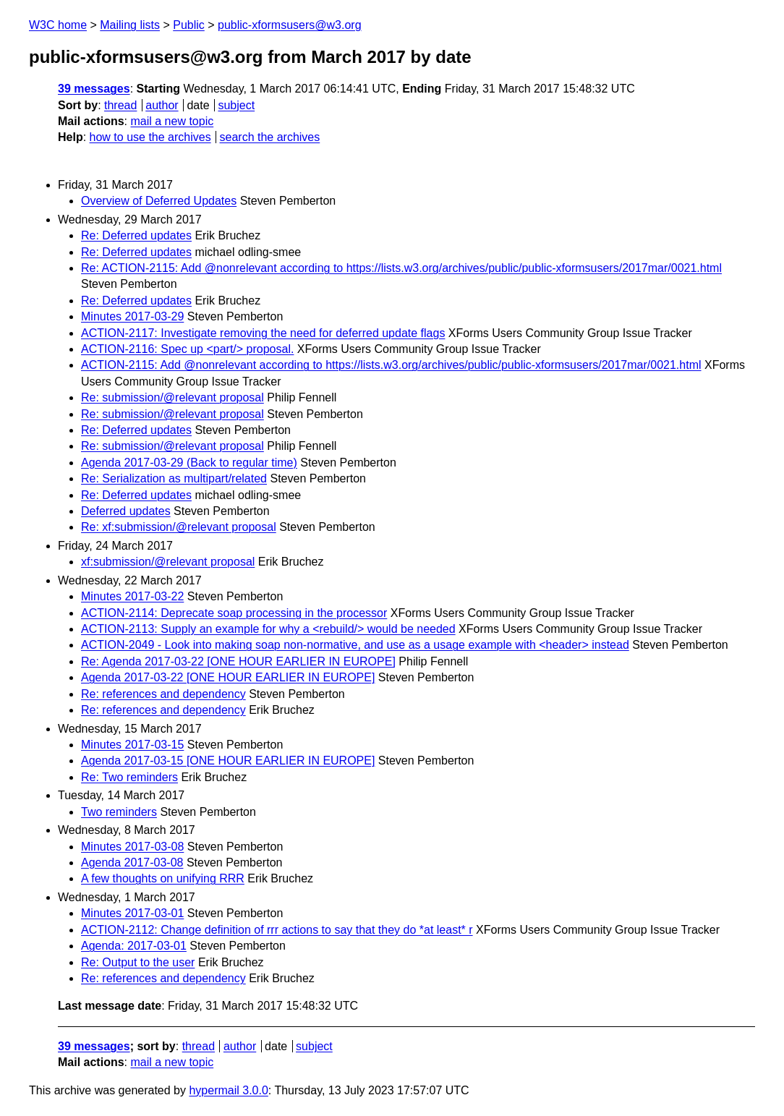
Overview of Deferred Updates (159, 201)
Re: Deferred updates (136, 235)
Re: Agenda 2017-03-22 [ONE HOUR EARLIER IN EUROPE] (238, 661)
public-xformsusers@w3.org (290, 25)
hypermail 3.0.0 (228, 1090)
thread (120, 105)
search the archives (270, 137)
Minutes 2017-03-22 (132, 596)
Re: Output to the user (138, 962)
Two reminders (119, 812)
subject (236, 105)
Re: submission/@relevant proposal (172, 397)
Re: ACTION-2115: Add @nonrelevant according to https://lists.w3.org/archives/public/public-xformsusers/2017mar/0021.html (401, 268)
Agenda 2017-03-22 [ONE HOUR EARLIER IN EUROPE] (228, 677)
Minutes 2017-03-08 (132, 846)
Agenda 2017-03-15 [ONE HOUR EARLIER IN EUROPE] (228, 760)
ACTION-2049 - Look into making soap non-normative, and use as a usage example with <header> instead (355, 645)
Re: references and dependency (163, 694)
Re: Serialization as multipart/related (174, 478)
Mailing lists (130, 25)
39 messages (94, 88)
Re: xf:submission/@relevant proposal (178, 527)
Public (189, 25)
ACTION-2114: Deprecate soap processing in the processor (234, 613)
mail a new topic (171, 121)
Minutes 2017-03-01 (132, 913)
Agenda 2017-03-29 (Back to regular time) (189, 462)
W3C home (58, 25)
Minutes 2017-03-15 (132, 744)
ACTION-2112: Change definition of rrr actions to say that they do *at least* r (277, 930)
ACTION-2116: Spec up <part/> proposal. (187, 349)
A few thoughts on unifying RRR (162, 878)
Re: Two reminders (129, 777)
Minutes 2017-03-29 (132, 316)
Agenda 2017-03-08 (132, 862)
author (161, 105)
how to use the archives (150, 137)
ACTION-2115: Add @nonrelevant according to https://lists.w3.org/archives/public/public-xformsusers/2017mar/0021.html (391, 365)
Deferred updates (126, 511)
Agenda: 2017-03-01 (134, 946)
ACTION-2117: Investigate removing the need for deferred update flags (263, 333)
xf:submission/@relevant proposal (168, 561)
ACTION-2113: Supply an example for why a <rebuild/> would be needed (268, 629)
